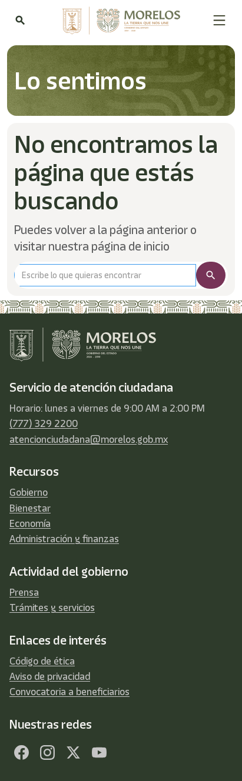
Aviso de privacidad (49, 676)
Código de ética (42, 661)
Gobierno (28, 492)
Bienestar (30, 508)
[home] (118, 20)
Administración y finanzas (64, 539)
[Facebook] (21, 753)
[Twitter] (73, 753)
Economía (30, 523)
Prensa (24, 592)
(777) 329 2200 (43, 423)
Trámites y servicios (52, 607)
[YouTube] (99, 753)
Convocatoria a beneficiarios (69, 691)
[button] (219, 20)
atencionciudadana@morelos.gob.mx (88, 439)
